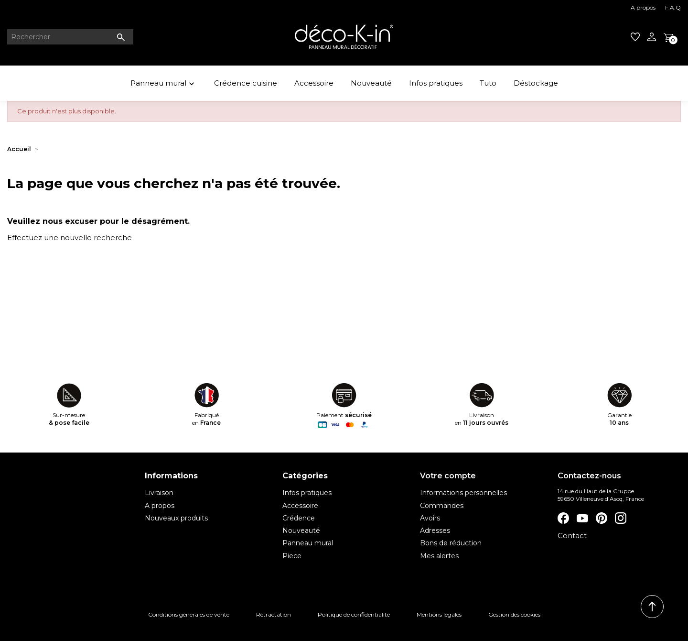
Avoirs (430, 518)
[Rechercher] (70, 36)
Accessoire (313, 83)
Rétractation (273, 614)
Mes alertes (439, 556)
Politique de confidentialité (354, 614)
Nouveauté (371, 83)
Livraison (159, 492)
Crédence (298, 518)
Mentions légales (439, 614)
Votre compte (448, 475)
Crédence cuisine (245, 83)
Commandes (441, 505)
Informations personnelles (463, 492)
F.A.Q (673, 7)
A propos (643, 7)
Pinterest (601, 518)
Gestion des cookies (514, 614)
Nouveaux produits (176, 518)
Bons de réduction (451, 543)
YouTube (582, 518)
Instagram (620, 518)
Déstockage (536, 83)
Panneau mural (163, 84)
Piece (291, 556)
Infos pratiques (435, 83)
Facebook (563, 518)
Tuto (488, 83)
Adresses (435, 530)
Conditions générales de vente (188, 614)
